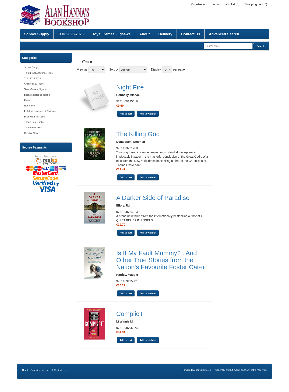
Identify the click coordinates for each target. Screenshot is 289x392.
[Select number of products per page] (167, 70)
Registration (199, 4)
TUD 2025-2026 (71, 34)
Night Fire (130, 87)
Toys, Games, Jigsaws (111, 34)
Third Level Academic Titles (38, 73)
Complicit (129, 313)
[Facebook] (139, 384)
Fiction (27, 100)
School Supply (36, 34)
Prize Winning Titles (34, 116)
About (144, 34)
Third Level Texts (33, 127)
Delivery (165, 34)
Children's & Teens (33, 83)
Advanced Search (224, 34)
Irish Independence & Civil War (40, 111)
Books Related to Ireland (37, 94)
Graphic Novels (32, 133)
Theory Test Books (33, 122)
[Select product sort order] (133, 70)
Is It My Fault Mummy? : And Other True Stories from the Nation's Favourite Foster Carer (160, 259)
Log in (216, 4)
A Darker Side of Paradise (152, 197)
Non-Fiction (30, 105)
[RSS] (150, 384)
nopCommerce (203, 370)
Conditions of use (40, 370)
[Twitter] (144, 384)
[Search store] (228, 46)
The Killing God (138, 133)
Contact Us (190, 34)
